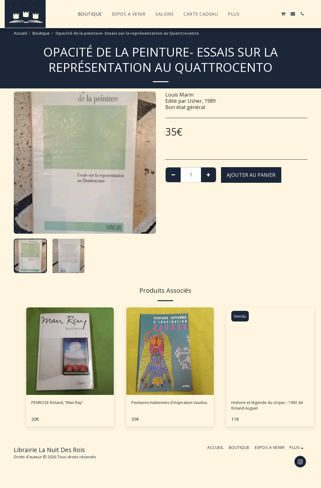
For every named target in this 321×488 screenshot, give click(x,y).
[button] (255, 14)
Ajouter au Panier (251, 175)
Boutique (41, 33)
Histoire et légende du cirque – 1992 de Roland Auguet (267, 407)
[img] (170, 351)
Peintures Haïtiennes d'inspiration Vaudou (156, 407)
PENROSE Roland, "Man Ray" (64, 403)
